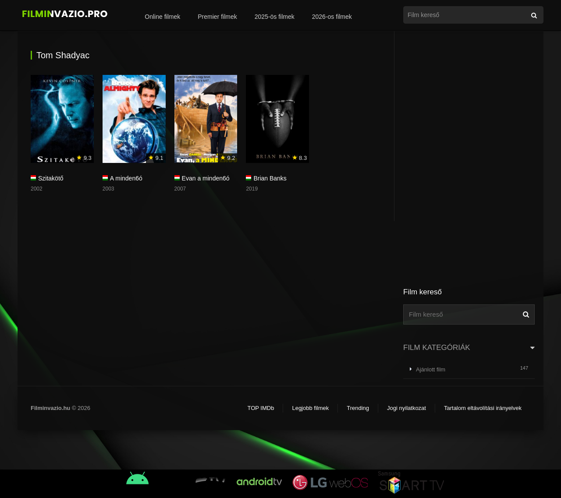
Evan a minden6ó (206, 178)
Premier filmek (217, 16)
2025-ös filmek (275, 16)
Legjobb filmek (310, 408)
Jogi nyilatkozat (406, 408)
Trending (358, 408)
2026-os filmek (332, 16)
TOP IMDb (260, 408)
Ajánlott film (430, 369)
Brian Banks (269, 178)
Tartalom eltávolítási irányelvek (483, 408)
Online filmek (162, 16)
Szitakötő (51, 178)
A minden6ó (126, 178)
